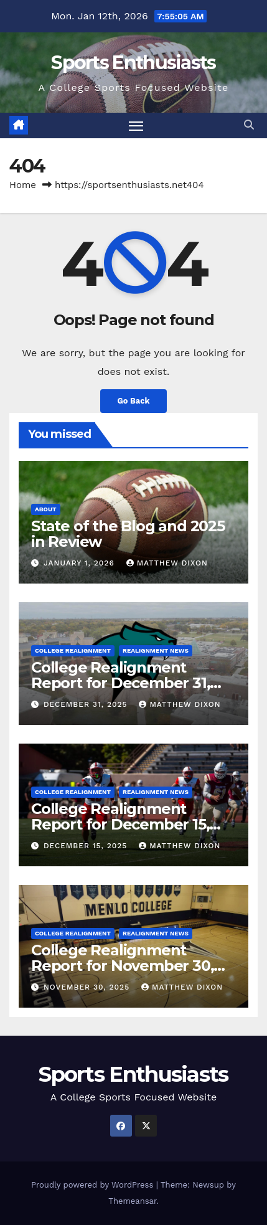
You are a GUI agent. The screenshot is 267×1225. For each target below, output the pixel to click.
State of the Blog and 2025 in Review (128, 534)
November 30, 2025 (88, 987)
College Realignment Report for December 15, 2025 (120, 824)
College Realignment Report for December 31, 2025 (120, 682)
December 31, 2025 (87, 704)
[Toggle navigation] (136, 126)
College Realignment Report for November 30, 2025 (122, 965)
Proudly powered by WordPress (93, 1185)
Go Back (134, 400)
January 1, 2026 (81, 563)
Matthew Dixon (167, 563)
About (46, 509)
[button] (249, 125)
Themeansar (132, 1201)
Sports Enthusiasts (133, 62)
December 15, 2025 (87, 845)
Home (22, 185)
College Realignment (73, 650)
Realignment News (156, 650)
